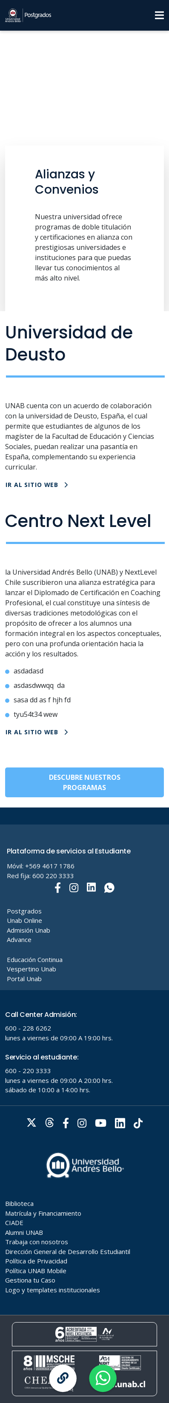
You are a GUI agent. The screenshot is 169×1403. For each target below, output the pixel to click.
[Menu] (159, 15)
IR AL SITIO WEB (37, 485)
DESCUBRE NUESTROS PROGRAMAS (84, 782)
